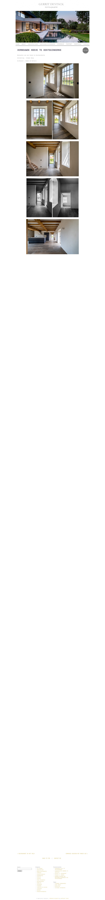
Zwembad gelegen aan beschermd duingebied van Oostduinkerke (61, 877)
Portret (69, 44)
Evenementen (40, 875)
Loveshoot (39, 888)
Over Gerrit (58, 884)
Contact (86, 44)
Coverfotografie (41, 874)
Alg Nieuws (39, 868)
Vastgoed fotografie (47, 44)
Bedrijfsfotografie (42, 871)
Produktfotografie (41, 891)
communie (39, 872)
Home (17, 44)
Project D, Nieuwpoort (60, 873)
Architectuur (33, 44)
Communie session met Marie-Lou (77, 853)
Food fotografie (41, 880)
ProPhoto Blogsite (54, 898)
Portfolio (77, 44)
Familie (39, 877)
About (24, 44)
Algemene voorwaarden (60, 883)
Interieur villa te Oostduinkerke (60, 869)
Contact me (57, 858)
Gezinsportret (40, 881)
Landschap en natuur (42, 887)
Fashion (39, 878)
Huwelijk (39, 882)
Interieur (60, 44)
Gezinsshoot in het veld (25, 853)
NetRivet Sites (64, 898)
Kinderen (39, 885)
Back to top (46, 858)
